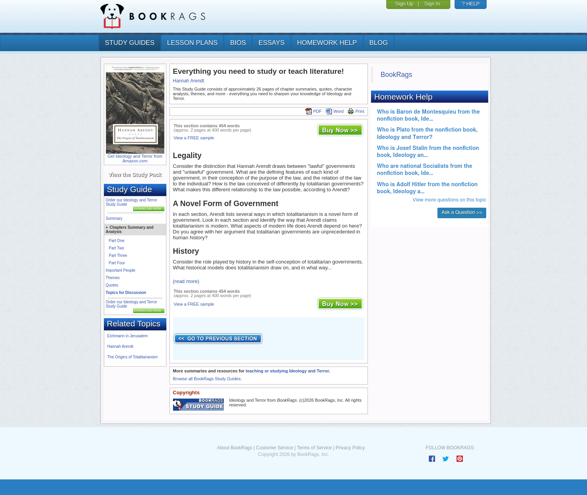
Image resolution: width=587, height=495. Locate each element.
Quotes (112, 285)
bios (238, 42)
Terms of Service (314, 447)
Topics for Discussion (126, 292)
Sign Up (404, 4)
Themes (113, 278)
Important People (121, 270)
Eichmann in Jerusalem (127, 336)
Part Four (117, 263)
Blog (378, 42)
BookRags (396, 74)
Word (335, 111)
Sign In (432, 4)
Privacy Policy (350, 447)
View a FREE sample (194, 137)
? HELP (471, 4)
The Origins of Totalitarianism (132, 357)
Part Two (116, 248)
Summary (114, 218)
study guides (130, 42)
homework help (327, 42)
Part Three (118, 255)
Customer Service (274, 447)
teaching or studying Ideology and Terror (287, 371)
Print (356, 111)
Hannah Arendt (120, 346)
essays (272, 42)
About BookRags (234, 447)
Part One (117, 241)
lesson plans (192, 42)
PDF (313, 111)
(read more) (186, 281)
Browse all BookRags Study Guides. (207, 378)
